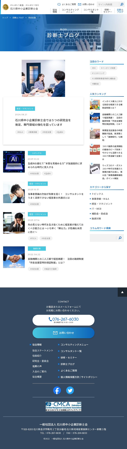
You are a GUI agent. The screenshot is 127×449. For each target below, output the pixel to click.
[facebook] (57, 390)
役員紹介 (37, 355)
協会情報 (55, 10)
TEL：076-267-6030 (50, 432)
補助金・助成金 (100, 213)
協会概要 (37, 376)
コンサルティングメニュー (70, 10)
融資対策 (96, 218)
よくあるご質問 (66, 4)
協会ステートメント (42, 350)
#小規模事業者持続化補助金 (104, 78)
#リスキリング (98, 73)
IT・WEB (96, 208)
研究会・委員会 (40, 361)
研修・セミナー (107, 10)
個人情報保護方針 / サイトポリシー (77, 377)
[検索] (122, 4)
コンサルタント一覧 (91, 10)
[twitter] (70, 390)
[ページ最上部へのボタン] (122, 292)
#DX (94, 68)
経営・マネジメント (102, 203)
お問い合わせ (86, 4)
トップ (5, 17)
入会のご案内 (39, 371)
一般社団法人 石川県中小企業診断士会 (63, 424)
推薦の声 (37, 366)
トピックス (97, 193)
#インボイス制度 (108, 68)
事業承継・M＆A (100, 198)
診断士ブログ (120, 10)
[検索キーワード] (103, 238)
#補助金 (95, 83)
